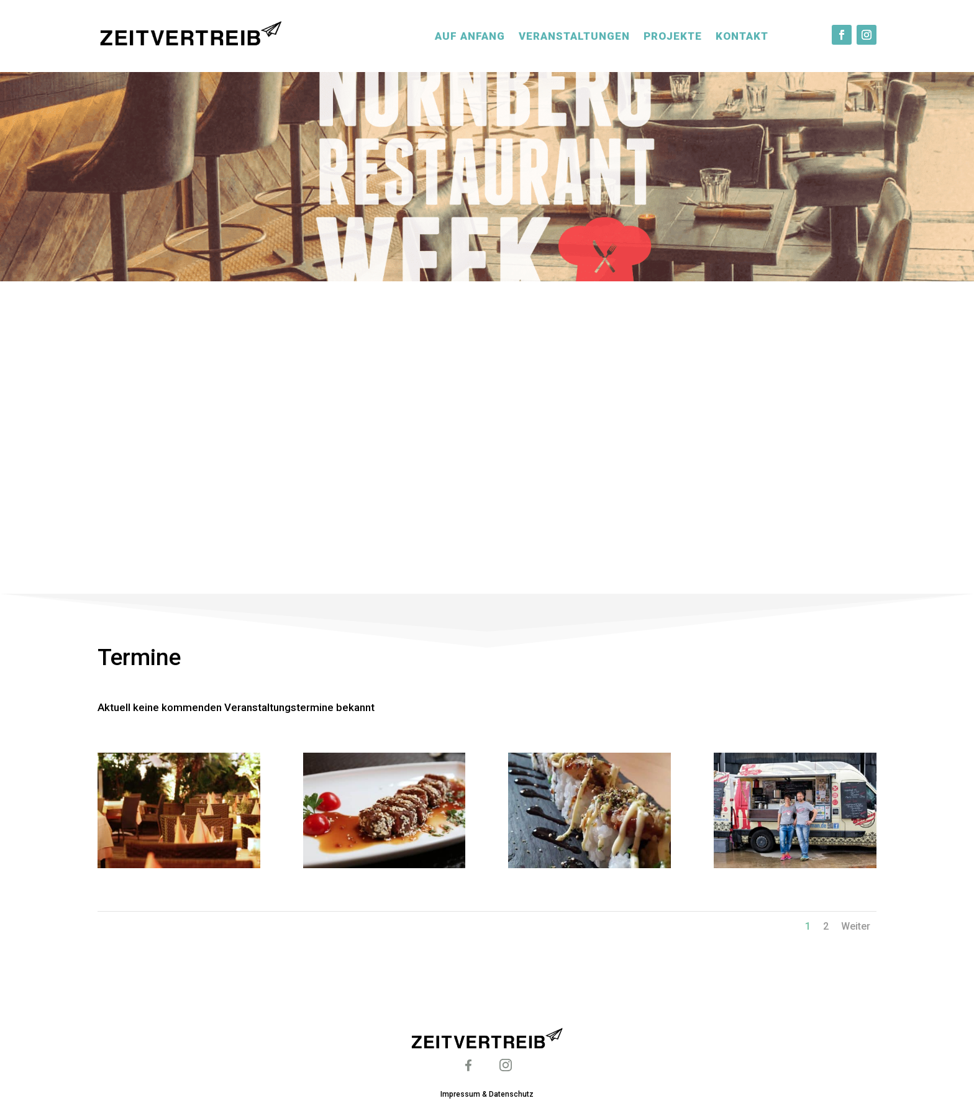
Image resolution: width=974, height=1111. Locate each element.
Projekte (673, 36)
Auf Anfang (470, 36)
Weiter (855, 926)
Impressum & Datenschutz (487, 1094)
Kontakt (742, 36)
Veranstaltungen (574, 36)
